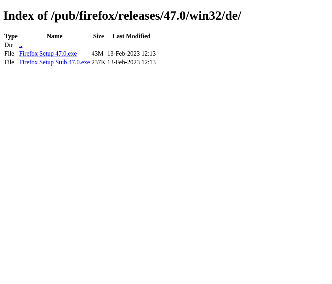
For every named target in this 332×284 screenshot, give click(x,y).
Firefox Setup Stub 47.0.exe (54, 62)
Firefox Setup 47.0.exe (48, 53)
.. (20, 44)
